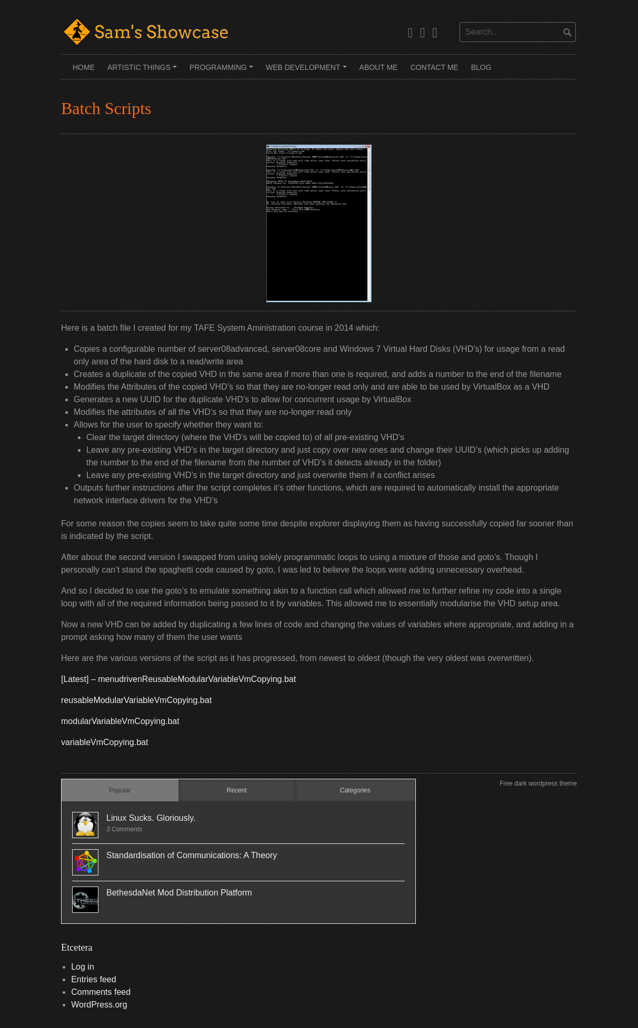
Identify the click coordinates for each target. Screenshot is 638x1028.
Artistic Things (143, 71)
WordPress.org (99, 1004)
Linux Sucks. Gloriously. (151, 817)
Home (84, 67)
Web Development (308, 71)
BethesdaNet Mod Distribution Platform (179, 892)
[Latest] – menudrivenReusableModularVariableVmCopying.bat (178, 679)
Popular (120, 790)
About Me (379, 67)
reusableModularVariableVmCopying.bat (136, 700)
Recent (237, 790)
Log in (82, 966)
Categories (355, 790)
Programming (223, 71)
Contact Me (434, 67)
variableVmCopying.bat (104, 742)
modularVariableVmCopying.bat (120, 721)
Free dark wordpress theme (538, 783)
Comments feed (101, 992)
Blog (481, 67)
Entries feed (93, 979)
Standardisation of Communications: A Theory (191, 855)
